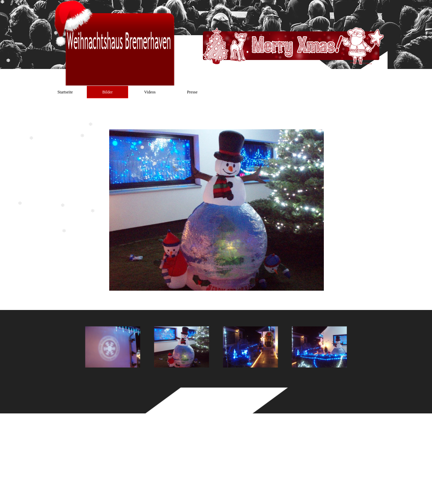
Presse (192, 92)
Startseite (65, 92)
